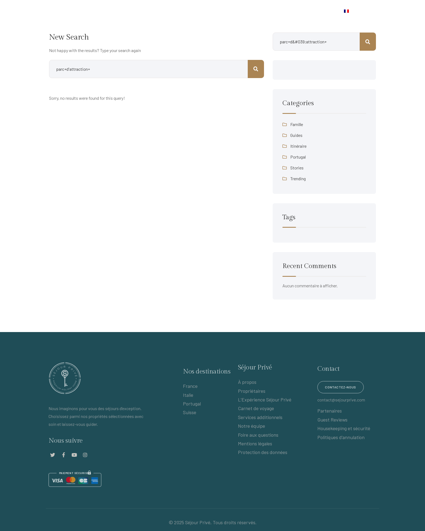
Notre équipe (251, 424)
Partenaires (333, 411)
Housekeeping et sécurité (347, 428)
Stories (297, 167)
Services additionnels (260, 415)
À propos (247, 380)
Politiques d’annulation (345, 437)
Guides (296, 135)
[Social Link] (48, 455)
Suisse (189, 416)
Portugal (298, 156)
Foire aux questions (258, 433)
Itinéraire (298, 146)
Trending (298, 178)
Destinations (197, 12)
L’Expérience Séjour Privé (113, 11)
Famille (296, 124)
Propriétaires (159, 11)
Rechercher (368, 42)
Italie (188, 399)
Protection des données (262, 450)
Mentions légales (255, 442)
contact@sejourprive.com (345, 399)
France (190, 390)
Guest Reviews (336, 420)
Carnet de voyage (239, 11)
